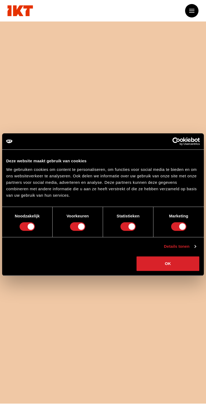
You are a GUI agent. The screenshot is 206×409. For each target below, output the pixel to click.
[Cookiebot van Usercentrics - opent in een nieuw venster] (176, 141)
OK (168, 263)
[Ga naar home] (20, 10)
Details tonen (176, 246)
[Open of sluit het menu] (191, 10)
